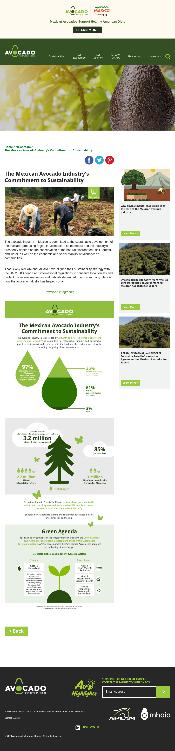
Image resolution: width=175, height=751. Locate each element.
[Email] (133, 692)
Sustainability (56, 56)
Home (9, 147)
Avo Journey (98, 56)
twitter (99, 160)
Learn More (87, 30)
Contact (8, 718)
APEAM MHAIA (115, 56)
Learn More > (130, 233)
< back (16, 631)
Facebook (89, 160)
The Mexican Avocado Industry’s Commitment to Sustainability (48, 150)
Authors (16, 718)
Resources (134, 56)
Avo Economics (79, 56)
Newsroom (155, 56)
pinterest (109, 160)
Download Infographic (59, 292)
